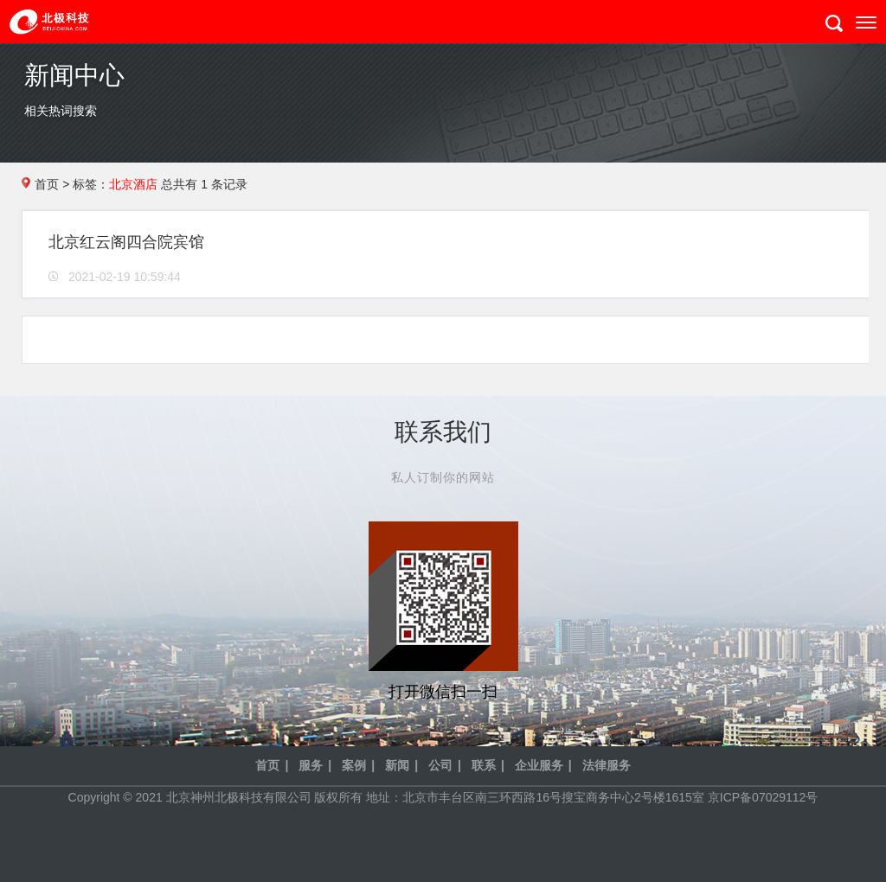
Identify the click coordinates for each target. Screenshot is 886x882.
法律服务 (606, 765)
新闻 (397, 765)
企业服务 (539, 765)
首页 (47, 184)
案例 (354, 765)
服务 (311, 765)
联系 (484, 765)
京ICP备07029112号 (763, 797)
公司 (440, 765)
